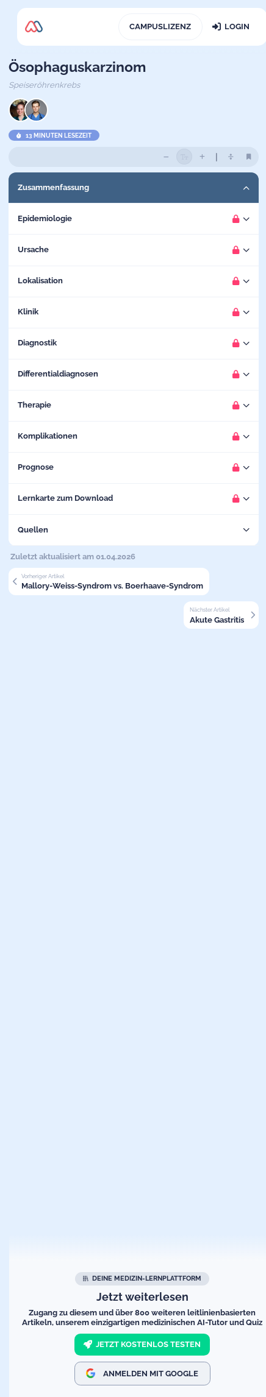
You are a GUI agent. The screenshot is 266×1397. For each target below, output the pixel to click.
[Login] (231, 26)
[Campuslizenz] (160, 26)
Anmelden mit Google (142, 1373)
